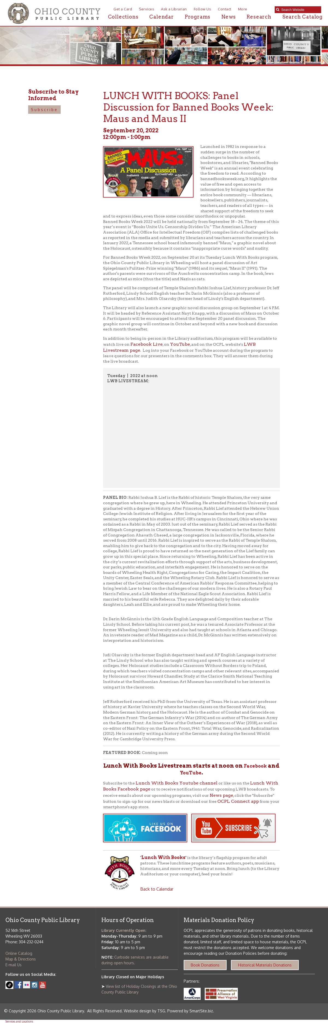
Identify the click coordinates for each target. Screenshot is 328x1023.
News (228, 17)
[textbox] (300, 10)
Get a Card (122, 9)
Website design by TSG (144, 1011)
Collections (123, 17)
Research (259, 17)
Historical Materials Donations (265, 965)
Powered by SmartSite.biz (190, 1011)
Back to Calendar (156, 889)
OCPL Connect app (238, 801)
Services (146, 9)
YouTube (180, 344)
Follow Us (202, 9)
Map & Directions (20, 959)
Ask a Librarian (174, 9)
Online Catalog (18, 953)
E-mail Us (13, 964)
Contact (224, 9)
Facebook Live (146, 344)
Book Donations (205, 965)
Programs (197, 17)
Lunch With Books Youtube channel (177, 783)
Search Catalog (302, 17)
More (242, 9)
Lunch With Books (163, 857)
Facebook (255, 766)
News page (221, 795)
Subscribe (44, 109)
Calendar (161, 17)
